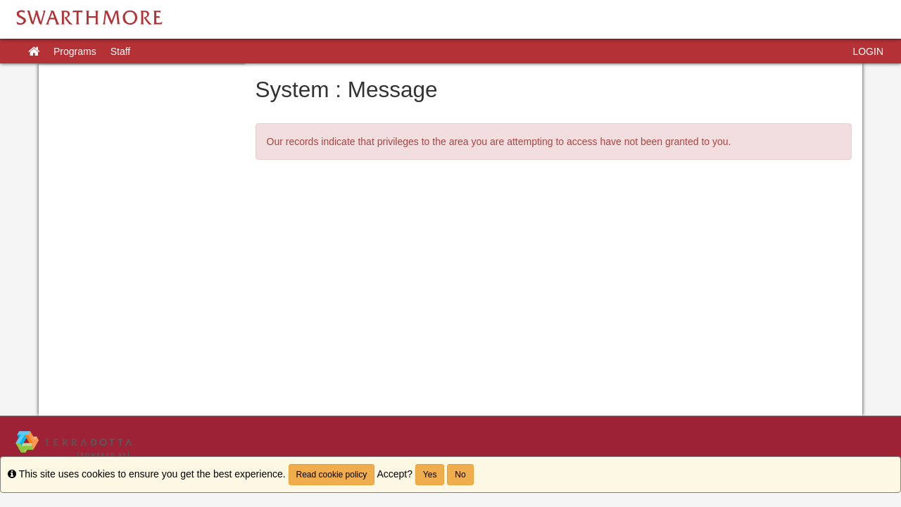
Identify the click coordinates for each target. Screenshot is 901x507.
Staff (121, 51)
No (460, 475)
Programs (74, 51)
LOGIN (867, 51)
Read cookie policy (331, 475)
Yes (430, 475)
